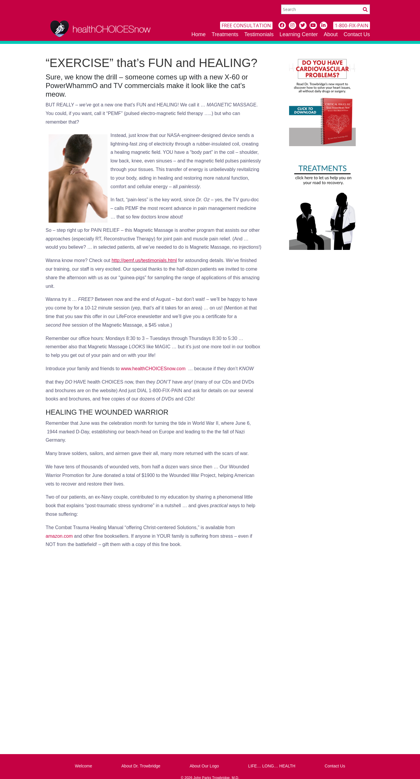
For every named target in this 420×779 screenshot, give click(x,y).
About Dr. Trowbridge (141, 766)
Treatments (224, 34)
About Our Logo (204, 766)
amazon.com (59, 536)
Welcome (83, 766)
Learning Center (299, 34)
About (331, 34)
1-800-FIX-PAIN (351, 25)
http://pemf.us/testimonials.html (144, 260)
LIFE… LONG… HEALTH (271, 766)
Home (198, 34)
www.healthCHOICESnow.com (153, 368)
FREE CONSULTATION (246, 25)
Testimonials (259, 34)
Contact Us (357, 34)
